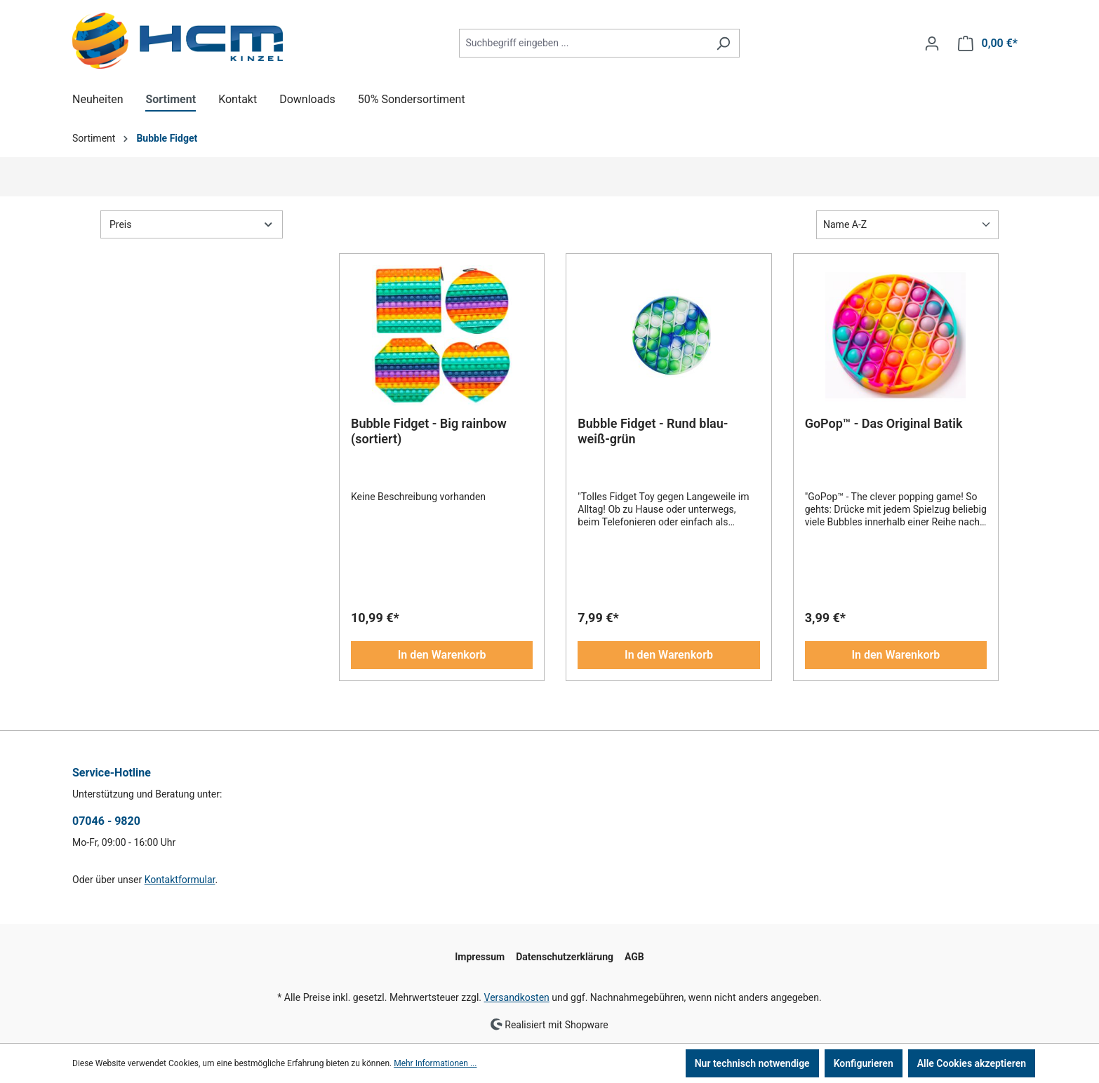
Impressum (480, 956)
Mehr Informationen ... (435, 1063)
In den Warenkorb (442, 654)
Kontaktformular (180, 879)
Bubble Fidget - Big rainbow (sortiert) (429, 431)
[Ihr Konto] (932, 43)
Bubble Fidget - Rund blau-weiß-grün (653, 431)
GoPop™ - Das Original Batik (884, 423)
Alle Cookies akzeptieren (971, 1063)
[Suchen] (723, 43)
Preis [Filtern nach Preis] (191, 224)
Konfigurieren (863, 1063)
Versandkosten (517, 997)
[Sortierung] (907, 224)
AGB (634, 956)
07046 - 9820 (106, 821)
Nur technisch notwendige (752, 1063)
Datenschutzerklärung (564, 956)
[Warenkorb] (988, 43)
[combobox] (583, 43)
